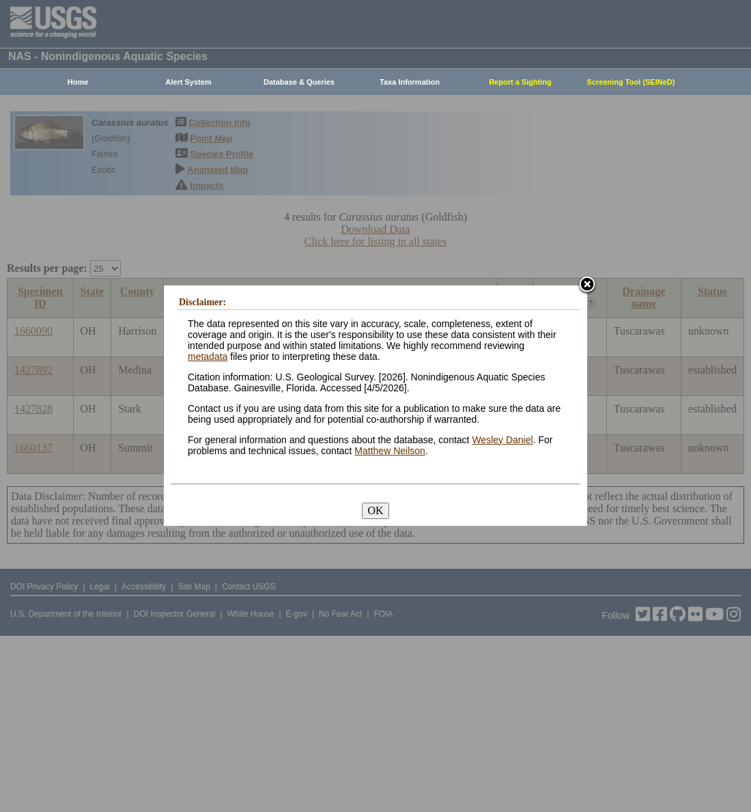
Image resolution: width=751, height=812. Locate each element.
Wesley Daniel (502, 439)
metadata (207, 356)
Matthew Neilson (389, 450)
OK (375, 510)
